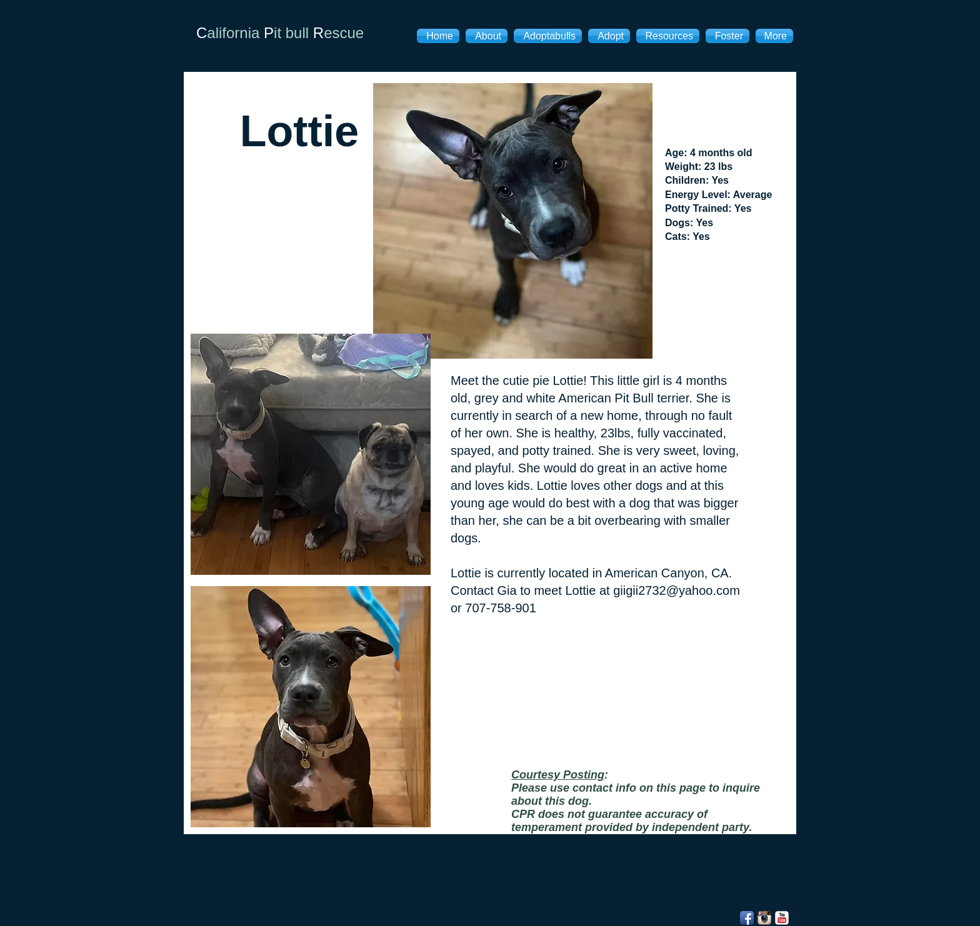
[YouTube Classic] (782, 918)
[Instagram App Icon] (764, 918)
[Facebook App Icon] (747, 918)
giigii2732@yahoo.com (676, 590)
